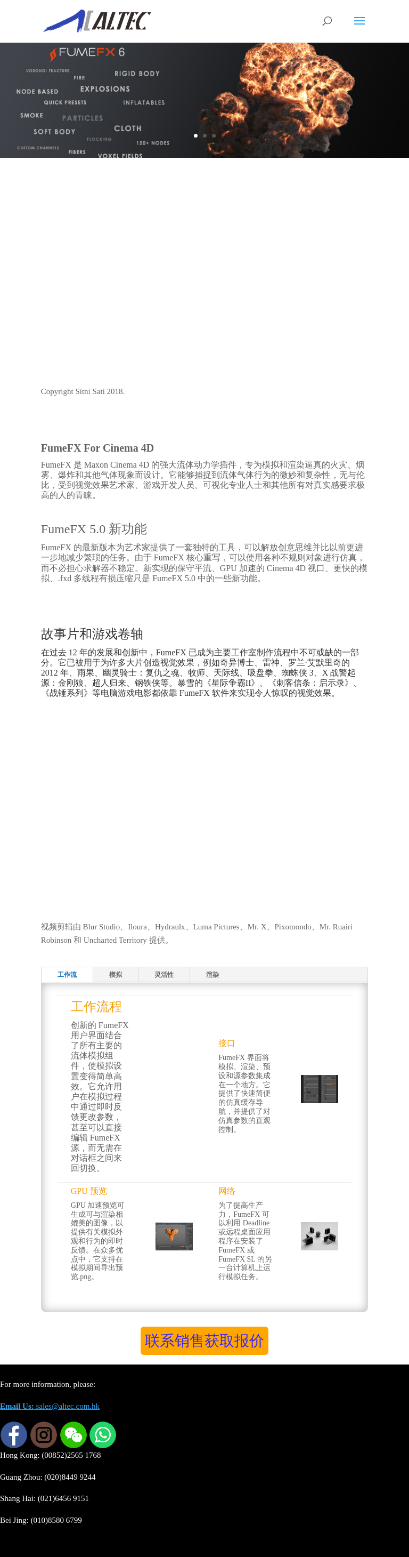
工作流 (67, 974)
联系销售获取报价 (204, 1341)
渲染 (212, 974)
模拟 (115, 974)
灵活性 (164, 974)
